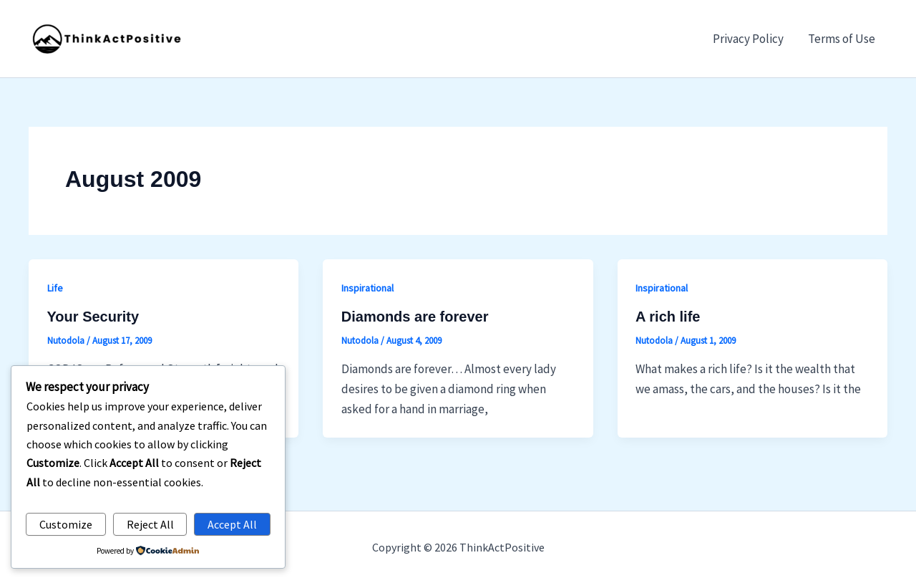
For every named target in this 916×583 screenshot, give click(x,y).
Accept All (232, 524)
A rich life (667, 316)
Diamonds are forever (415, 316)
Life (55, 287)
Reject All (150, 524)
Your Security (93, 316)
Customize (65, 524)
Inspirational (367, 287)
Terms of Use (841, 39)
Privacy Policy (748, 39)
